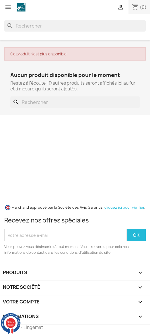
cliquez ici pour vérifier (124, 207)
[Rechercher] (75, 26)
